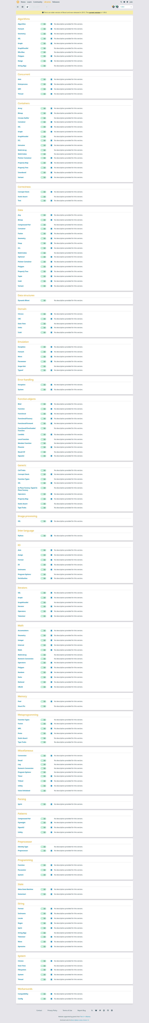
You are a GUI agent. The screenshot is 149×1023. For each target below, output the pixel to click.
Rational (21, 682)
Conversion (22, 756)
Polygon (21, 56)
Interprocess (23, 84)
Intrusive (21, 145)
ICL (19, 140)
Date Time (22, 324)
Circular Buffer (23, 118)
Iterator (21, 606)
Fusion (20, 233)
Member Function (24, 443)
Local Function (23, 439)
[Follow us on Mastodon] (100, 1010)
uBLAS (20, 687)
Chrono (20, 314)
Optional (21, 257)
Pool (19, 701)
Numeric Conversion (25, 659)
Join (131, 2)
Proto (20, 733)
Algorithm (22, 24)
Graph (20, 43)
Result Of (21, 452)
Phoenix (21, 447)
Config (20, 999)
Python (20, 536)
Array (20, 108)
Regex (20, 923)
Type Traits (22, 508)
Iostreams (22, 569)
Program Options (24, 574)
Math (20, 650)
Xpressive (21, 946)
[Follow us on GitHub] (108, 1010)
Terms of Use (67, 1010)
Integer (21, 640)
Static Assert (22, 197)
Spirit (20, 804)
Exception (21, 347)
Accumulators (23, 630)
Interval (21, 645)
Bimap (20, 113)
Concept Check (23, 192)
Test (19, 201)
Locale (20, 918)
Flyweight (21, 822)
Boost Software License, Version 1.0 (80, 1020)
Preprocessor (23, 851)
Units (20, 327)
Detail (20, 760)
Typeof (20, 370)
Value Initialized (24, 791)
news (23, 2)
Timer (20, 776)
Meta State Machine (25, 889)
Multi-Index (22, 154)
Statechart (22, 894)
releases (56, 2)
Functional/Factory (25, 419)
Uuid (19, 281)
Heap (20, 243)
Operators (22, 494)
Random (21, 672)
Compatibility (23, 994)
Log (19, 764)
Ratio (20, 677)
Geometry (22, 34)
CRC (19, 319)
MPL (19, 728)
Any (19, 215)
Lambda (21, 434)
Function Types (23, 479)
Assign (20, 555)
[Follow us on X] (92, 1010)
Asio (19, 79)
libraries (47, 2)
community (37, 2)
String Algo (22, 66)
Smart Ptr (21, 706)
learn (29, 2)
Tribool (20, 781)
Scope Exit (22, 366)
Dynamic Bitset (23, 300)
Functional (22, 414)
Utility (20, 786)
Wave (20, 942)
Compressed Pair (24, 225)
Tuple (20, 276)
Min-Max (21, 52)
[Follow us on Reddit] (104, 1010)
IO (19, 565)
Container (21, 122)
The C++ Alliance (85, 1016)
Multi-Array (22, 150)
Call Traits (21, 470)
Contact (39, 1010)
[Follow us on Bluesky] (96, 1010)
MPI (19, 89)
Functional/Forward (25, 423)
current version (94, 12)
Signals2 (21, 456)
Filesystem (22, 970)
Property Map (23, 163)
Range (20, 61)
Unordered (22, 172)
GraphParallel (23, 48)
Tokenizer (21, 616)
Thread (20, 94)
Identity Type (23, 847)
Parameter (22, 361)
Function (21, 409)
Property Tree (23, 168)
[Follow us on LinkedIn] (112, 1010)
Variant (21, 177)
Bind (19, 404)
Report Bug (82, 1010)
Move (20, 357)
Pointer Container (24, 158)
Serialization (22, 578)
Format (20, 560)
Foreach (21, 29)
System (20, 389)
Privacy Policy (52, 1010)
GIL (19, 39)
